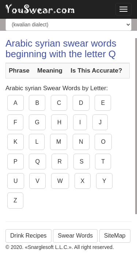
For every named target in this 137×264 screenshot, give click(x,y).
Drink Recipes (28, 235)
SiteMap (115, 235)
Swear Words (75, 235)
